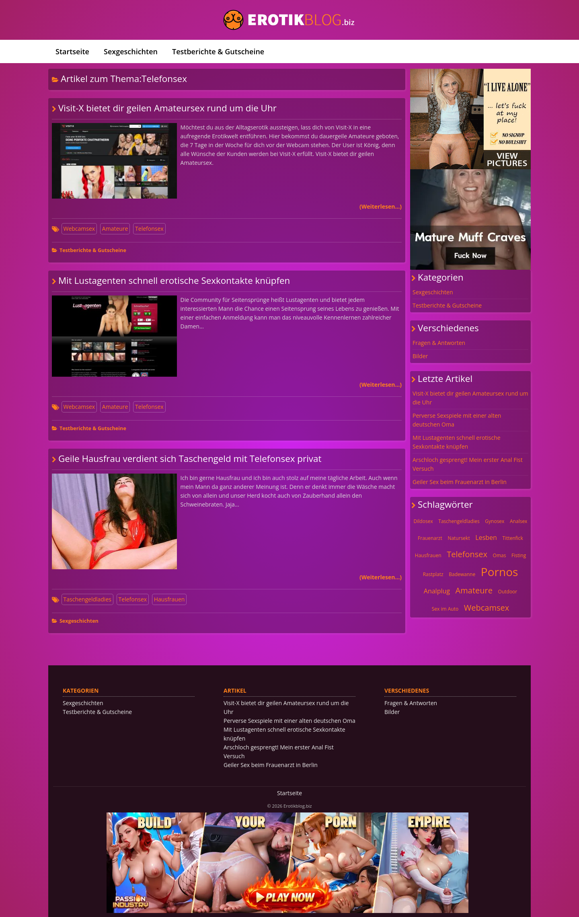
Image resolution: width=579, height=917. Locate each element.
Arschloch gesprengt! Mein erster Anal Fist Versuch (468, 464)
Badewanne (462, 574)
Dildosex (423, 521)
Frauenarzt (430, 538)
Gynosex (494, 521)
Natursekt (459, 538)
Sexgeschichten (131, 51)
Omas (499, 555)
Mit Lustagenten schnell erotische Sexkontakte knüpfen (174, 280)
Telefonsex (149, 228)
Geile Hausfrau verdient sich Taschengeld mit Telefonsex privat (190, 458)
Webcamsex (79, 228)
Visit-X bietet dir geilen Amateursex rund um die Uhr (167, 108)
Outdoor (507, 591)
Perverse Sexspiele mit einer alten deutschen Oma (457, 420)
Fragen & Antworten (439, 343)
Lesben (486, 537)
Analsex (518, 521)
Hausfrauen (169, 599)
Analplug (437, 591)
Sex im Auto (445, 608)
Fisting (518, 555)
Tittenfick (513, 538)
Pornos (499, 571)
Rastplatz (433, 574)
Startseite (72, 51)
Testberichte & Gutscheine (218, 51)
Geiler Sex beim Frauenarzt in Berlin (460, 482)
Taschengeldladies (87, 599)
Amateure (115, 228)
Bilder (420, 356)
